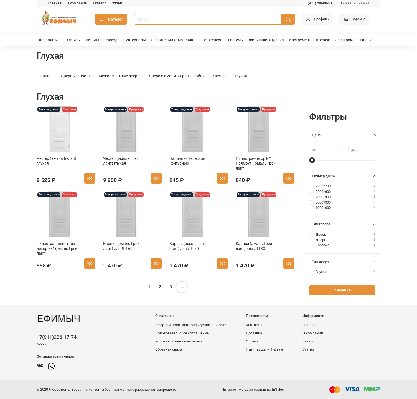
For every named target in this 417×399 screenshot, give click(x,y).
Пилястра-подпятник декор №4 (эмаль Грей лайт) (57, 248)
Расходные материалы (125, 40)
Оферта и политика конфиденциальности (191, 325)
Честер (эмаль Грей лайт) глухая (121, 161)
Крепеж (323, 40)
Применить (342, 290)
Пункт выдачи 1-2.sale (264, 349)
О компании (77, 3)
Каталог (99, 3)
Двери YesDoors (75, 76)
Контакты (254, 325)
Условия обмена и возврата (178, 341)
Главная (55, 3)
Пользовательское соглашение (182, 333)
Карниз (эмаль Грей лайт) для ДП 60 (121, 246)
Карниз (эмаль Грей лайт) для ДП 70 (187, 246)
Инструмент (300, 40)
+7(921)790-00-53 (318, 3)
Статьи (116, 3)
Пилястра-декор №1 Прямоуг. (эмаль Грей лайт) (256, 163)
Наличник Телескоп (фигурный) (187, 161)
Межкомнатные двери (119, 76)
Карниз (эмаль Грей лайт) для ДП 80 (254, 246)
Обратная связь (168, 349)
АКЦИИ (92, 40)
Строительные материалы (175, 40)
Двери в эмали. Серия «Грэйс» (176, 76)
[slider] (312, 160)
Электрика (345, 40)
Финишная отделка (266, 40)
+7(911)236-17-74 (57, 337)
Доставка (254, 333)
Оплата (252, 341)
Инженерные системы (224, 40)
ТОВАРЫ (73, 40)
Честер (219, 76)
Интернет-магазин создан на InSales (253, 389)
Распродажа (48, 40)
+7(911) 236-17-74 (354, 3)
